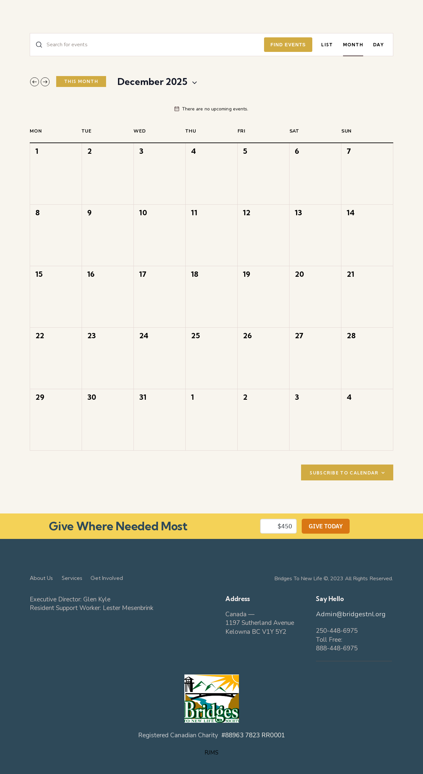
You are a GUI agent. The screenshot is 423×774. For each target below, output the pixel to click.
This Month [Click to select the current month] (81, 81)
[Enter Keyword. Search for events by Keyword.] (147, 44)
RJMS (211, 752)
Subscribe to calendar (344, 472)
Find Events (288, 44)
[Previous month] (34, 81)
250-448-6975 (337, 631)
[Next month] (45, 81)
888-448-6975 (337, 648)
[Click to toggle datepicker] (152, 81)
